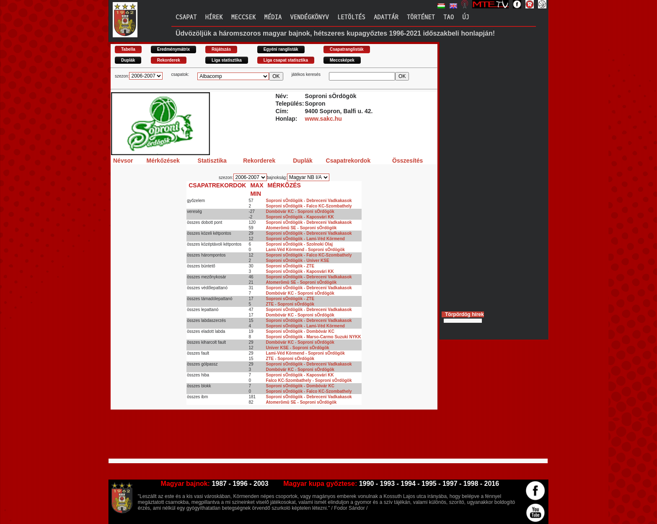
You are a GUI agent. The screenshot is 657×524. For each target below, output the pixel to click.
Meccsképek (342, 60)
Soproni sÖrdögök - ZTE (290, 266)
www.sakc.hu (323, 118)
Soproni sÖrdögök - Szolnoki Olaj (299, 244)
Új (465, 17)
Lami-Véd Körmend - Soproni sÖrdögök (305, 249)
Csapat (186, 17)
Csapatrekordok (348, 160)
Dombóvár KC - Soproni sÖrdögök (300, 211)
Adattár (386, 17)
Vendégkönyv (309, 17)
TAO (448, 17)
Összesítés (407, 160)
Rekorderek (168, 60)
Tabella (128, 49)
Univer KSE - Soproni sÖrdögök (297, 347)
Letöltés (351, 17)
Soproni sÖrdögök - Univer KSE (297, 260)
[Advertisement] (263, 438)
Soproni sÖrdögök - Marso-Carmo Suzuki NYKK (313, 337)
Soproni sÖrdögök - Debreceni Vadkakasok (309, 200)
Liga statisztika (227, 60)
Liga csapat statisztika (286, 60)
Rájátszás (221, 49)
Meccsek (243, 17)
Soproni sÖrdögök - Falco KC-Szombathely (309, 206)
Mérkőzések (162, 160)
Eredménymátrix (173, 49)
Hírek (213, 17)
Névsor (123, 160)
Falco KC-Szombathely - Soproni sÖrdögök (309, 380)
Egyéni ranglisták (281, 49)
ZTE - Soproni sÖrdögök (290, 304)
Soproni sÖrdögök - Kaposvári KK (300, 217)
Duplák (128, 60)
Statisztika (212, 160)
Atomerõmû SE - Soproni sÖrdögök (301, 228)
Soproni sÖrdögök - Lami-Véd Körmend (305, 238)
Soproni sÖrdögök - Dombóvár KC (300, 331)
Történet (421, 17)
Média (273, 17)
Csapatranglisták (347, 49)
